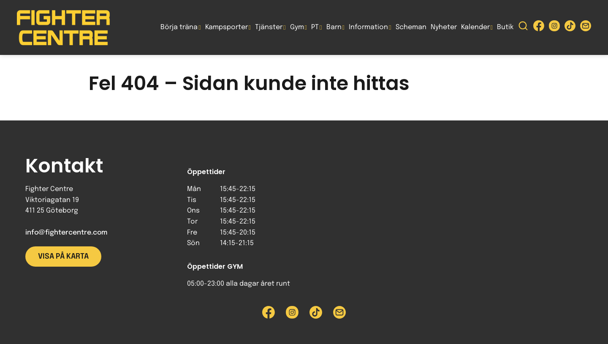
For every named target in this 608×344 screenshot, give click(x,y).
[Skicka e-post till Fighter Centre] (585, 27)
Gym (297, 27)
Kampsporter (226, 27)
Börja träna (179, 27)
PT (315, 27)
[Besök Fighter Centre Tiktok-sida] (570, 27)
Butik (505, 27)
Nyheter (444, 27)
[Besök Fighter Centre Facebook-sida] (538, 27)
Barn (334, 27)
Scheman (411, 27)
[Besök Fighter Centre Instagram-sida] (554, 27)
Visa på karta (63, 256)
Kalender (475, 27)
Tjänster (268, 27)
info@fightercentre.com (66, 232)
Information (368, 27)
